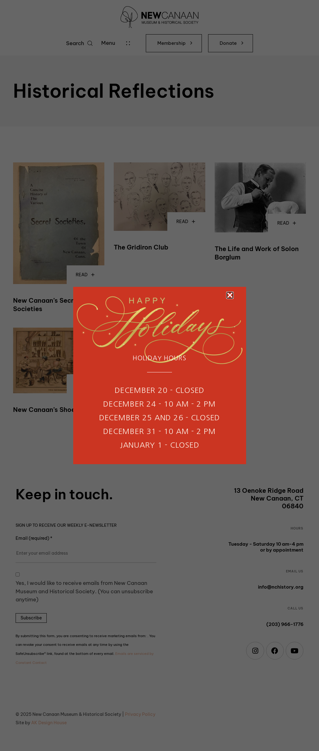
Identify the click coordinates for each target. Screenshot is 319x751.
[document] (159, 375)
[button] (230, 295)
